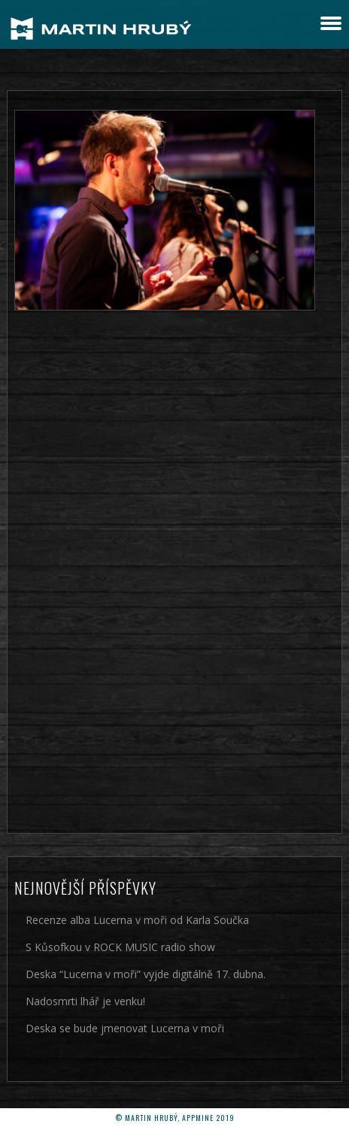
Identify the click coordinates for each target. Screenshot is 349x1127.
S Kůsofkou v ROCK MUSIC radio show (120, 947)
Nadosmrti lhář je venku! (85, 1001)
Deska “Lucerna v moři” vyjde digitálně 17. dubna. (146, 974)
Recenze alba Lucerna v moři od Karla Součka (137, 920)
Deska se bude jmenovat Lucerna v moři (125, 1028)
